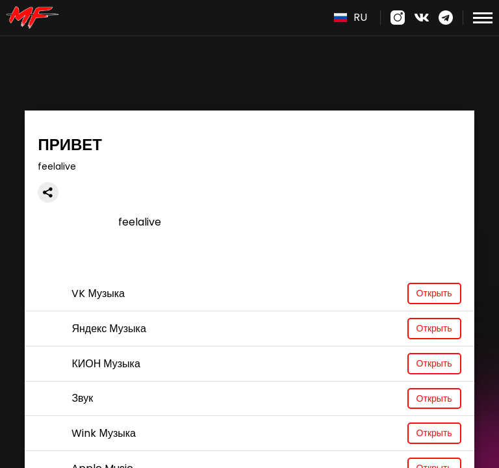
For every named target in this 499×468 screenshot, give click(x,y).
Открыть (434, 293)
